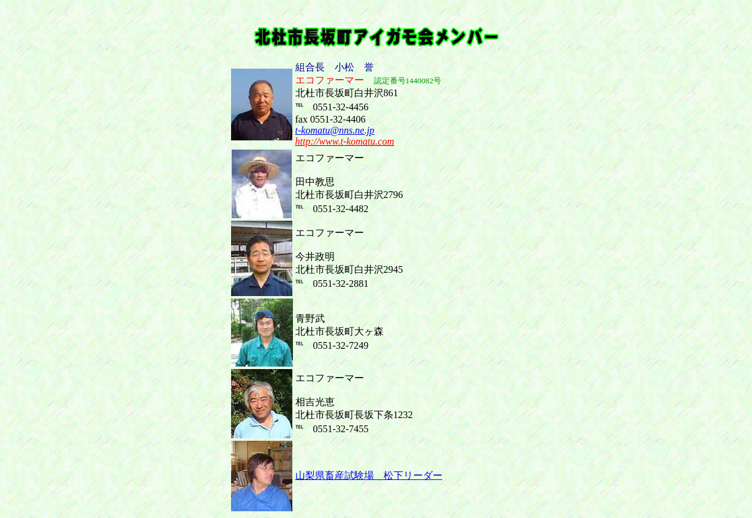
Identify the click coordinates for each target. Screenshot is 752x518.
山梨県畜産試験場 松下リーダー (368, 475)
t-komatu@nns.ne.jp (334, 130)
